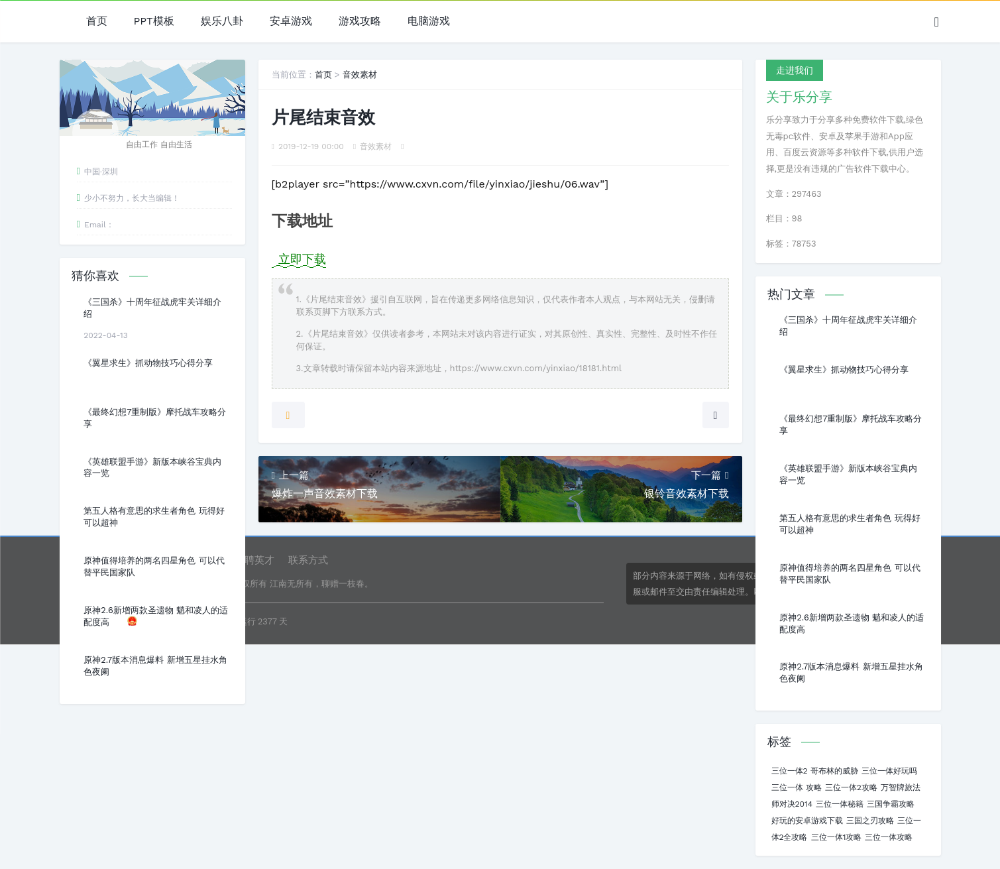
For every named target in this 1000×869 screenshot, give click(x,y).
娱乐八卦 (222, 21)
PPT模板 (154, 21)
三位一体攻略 (889, 837)
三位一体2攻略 (851, 787)
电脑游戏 (429, 21)
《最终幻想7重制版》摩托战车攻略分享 (154, 418)
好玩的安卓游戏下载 (807, 820)
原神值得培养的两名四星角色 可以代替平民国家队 (153, 566)
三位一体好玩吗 (889, 771)
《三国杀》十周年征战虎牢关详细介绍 (152, 308)
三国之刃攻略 (870, 820)
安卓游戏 (291, 21)
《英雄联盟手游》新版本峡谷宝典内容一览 (152, 468)
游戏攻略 (360, 21)
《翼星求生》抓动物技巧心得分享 (148, 363)
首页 (96, 21)
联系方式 (308, 560)
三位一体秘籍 (839, 804)
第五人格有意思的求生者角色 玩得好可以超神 (153, 517)
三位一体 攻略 (796, 787)
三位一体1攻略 (836, 837)
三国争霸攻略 (891, 804)
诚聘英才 (254, 560)
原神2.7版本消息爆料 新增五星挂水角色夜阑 (155, 666)
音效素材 (360, 75)
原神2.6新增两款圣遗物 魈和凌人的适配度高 (155, 616)
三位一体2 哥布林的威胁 (814, 771)
